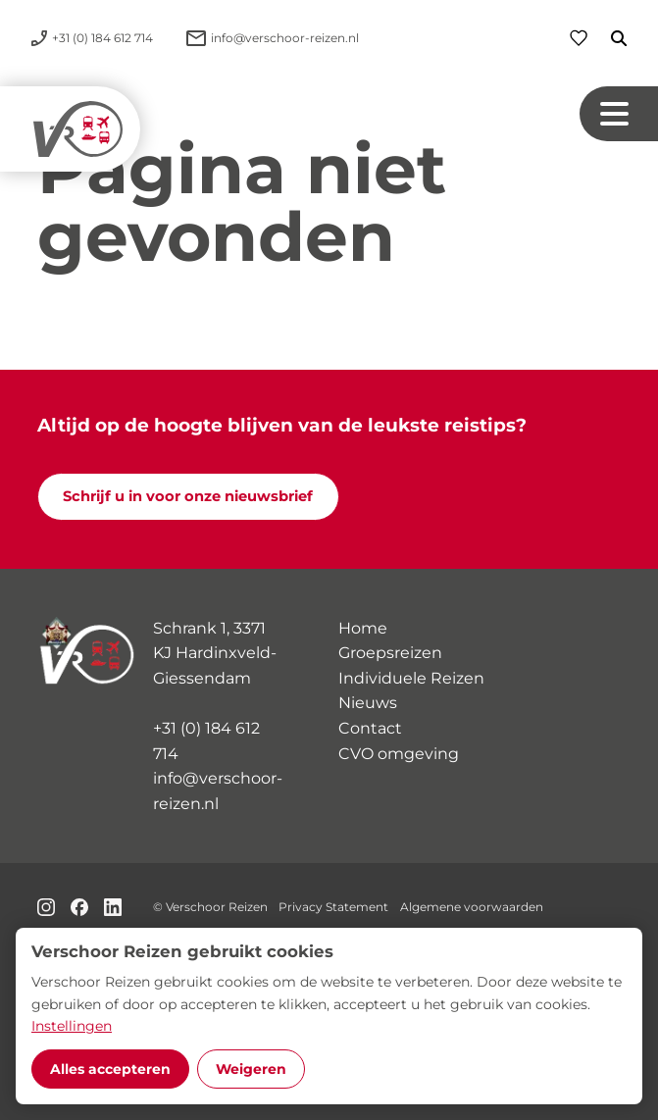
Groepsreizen (390, 652)
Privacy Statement (333, 906)
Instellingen (71, 1026)
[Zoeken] (607, 38)
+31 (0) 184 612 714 (206, 741)
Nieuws (367, 702)
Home (362, 628)
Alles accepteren (110, 1069)
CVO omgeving (398, 753)
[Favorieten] (578, 37)
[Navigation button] (619, 113)
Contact (370, 728)
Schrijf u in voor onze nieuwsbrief (188, 496)
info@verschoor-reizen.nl (217, 791)
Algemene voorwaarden (471, 906)
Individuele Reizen (411, 678)
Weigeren (251, 1069)
